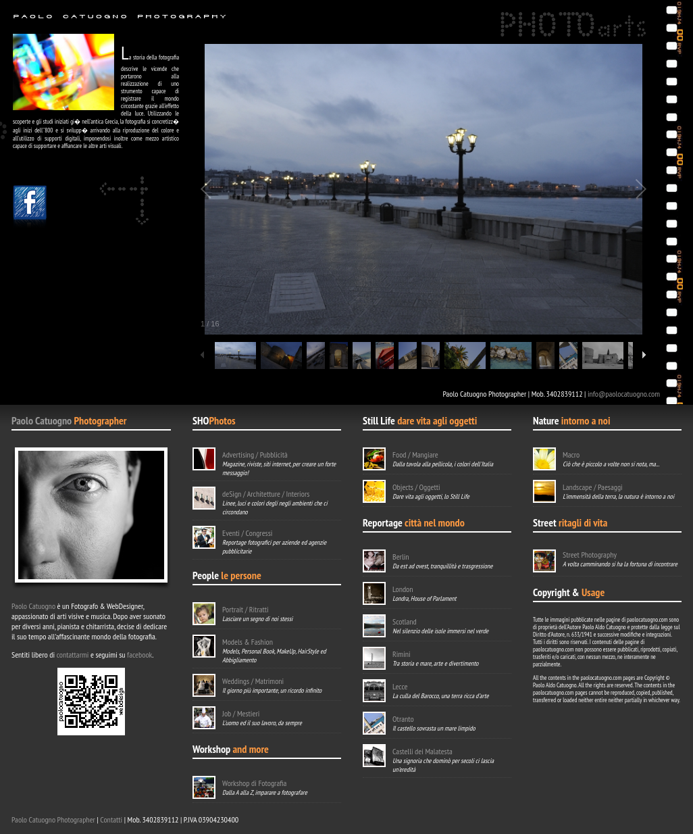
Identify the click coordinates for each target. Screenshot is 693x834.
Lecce (399, 686)
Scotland (404, 621)
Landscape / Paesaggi (593, 487)
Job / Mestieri (240, 713)
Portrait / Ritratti (245, 609)
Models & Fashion (247, 642)
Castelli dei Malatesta (422, 751)
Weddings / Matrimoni (253, 681)
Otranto (403, 719)
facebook (139, 654)
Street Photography (590, 554)
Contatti (111, 819)
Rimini (401, 654)
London (402, 589)
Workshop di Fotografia (254, 783)
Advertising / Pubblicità (255, 454)
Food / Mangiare (415, 454)
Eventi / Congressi (247, 533)
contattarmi (73, 654)
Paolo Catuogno (41, 420)
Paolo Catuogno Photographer (53, 819)
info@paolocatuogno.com (624, 394)
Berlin (400, 556)
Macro (571, 454)
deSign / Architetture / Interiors (265, 494)
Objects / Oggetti (416, 487)
